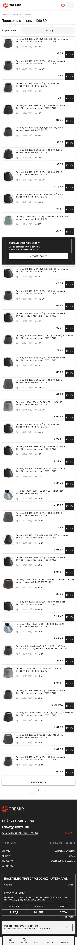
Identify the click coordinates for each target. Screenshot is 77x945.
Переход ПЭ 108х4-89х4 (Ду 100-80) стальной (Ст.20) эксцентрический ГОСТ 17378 (40, 447)
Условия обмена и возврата (62, 861)
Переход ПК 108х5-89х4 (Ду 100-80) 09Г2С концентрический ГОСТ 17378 (39, 381)
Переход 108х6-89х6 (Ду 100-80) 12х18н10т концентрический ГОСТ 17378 (39, 403)
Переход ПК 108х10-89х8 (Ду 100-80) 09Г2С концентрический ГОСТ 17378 (39, 736)
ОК (67, 927)
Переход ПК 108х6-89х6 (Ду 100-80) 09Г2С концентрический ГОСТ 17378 (39, 84)
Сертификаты (7, 866)
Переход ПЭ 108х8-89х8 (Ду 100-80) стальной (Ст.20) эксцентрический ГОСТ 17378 (40, 359)
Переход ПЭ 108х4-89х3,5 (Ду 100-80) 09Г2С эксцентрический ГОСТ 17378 (40, 195)
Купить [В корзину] (69, 54)
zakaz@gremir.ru (15, 827)
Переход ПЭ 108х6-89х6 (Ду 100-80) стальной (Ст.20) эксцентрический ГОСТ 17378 (40, 314)
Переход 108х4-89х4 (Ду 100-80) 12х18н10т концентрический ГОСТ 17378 (39, 669)
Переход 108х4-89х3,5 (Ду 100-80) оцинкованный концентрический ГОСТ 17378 (42, 217)
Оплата (72, 856)
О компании (9, 843)
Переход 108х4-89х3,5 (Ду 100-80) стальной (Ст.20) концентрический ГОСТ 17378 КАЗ (45, 580)
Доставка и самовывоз (65, 851)
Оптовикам (6, 856)
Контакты (6, 851)
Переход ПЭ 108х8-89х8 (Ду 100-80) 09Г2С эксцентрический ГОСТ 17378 (39, 425)
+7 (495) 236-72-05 (18, 821)
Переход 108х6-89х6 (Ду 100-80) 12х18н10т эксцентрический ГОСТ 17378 (39, 492)
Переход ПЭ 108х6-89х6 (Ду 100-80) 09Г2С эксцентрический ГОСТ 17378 (39, 173)
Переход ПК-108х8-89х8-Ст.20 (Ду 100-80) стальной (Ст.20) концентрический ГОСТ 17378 (44, 714)
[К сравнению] (5, 52)
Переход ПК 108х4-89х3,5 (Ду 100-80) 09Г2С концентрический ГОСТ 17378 (40, 129)
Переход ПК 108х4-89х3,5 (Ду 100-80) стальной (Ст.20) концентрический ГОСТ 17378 (42, 40)
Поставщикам (7, 861)
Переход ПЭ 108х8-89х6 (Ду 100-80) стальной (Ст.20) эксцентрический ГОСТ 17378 (40, 558)
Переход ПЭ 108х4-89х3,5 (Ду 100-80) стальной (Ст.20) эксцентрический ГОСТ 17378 (42, 270)
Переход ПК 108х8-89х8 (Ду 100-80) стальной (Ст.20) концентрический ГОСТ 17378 (40, 106)
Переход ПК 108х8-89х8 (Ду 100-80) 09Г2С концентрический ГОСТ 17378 (39, 151)
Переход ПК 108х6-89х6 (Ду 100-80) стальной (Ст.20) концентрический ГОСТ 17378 (40, 62)
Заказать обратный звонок (20, 833)
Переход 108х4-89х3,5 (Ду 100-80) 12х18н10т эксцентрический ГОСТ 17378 (41, 625)
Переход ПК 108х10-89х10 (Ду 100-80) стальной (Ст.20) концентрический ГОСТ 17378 (42, 536)
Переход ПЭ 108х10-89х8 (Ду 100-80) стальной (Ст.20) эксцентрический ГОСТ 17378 (41, 470)
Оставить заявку (38, 256)
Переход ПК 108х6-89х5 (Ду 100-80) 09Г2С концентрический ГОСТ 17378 (39, 514)
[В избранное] (12, 52)
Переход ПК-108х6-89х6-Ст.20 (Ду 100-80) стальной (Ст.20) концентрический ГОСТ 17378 (44, 336)
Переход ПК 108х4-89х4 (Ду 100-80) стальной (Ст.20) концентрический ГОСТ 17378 (40, 758)
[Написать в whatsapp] (46, 820)
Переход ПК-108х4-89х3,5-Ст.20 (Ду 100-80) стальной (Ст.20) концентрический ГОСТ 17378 (41, 647)
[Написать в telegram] (40, 820)
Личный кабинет (68, 917)
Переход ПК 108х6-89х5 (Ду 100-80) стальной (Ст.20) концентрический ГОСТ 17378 (40, 691)
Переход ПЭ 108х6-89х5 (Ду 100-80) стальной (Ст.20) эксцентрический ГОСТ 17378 (40, 603)
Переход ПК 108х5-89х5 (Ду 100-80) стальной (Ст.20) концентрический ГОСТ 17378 (40, 292)
